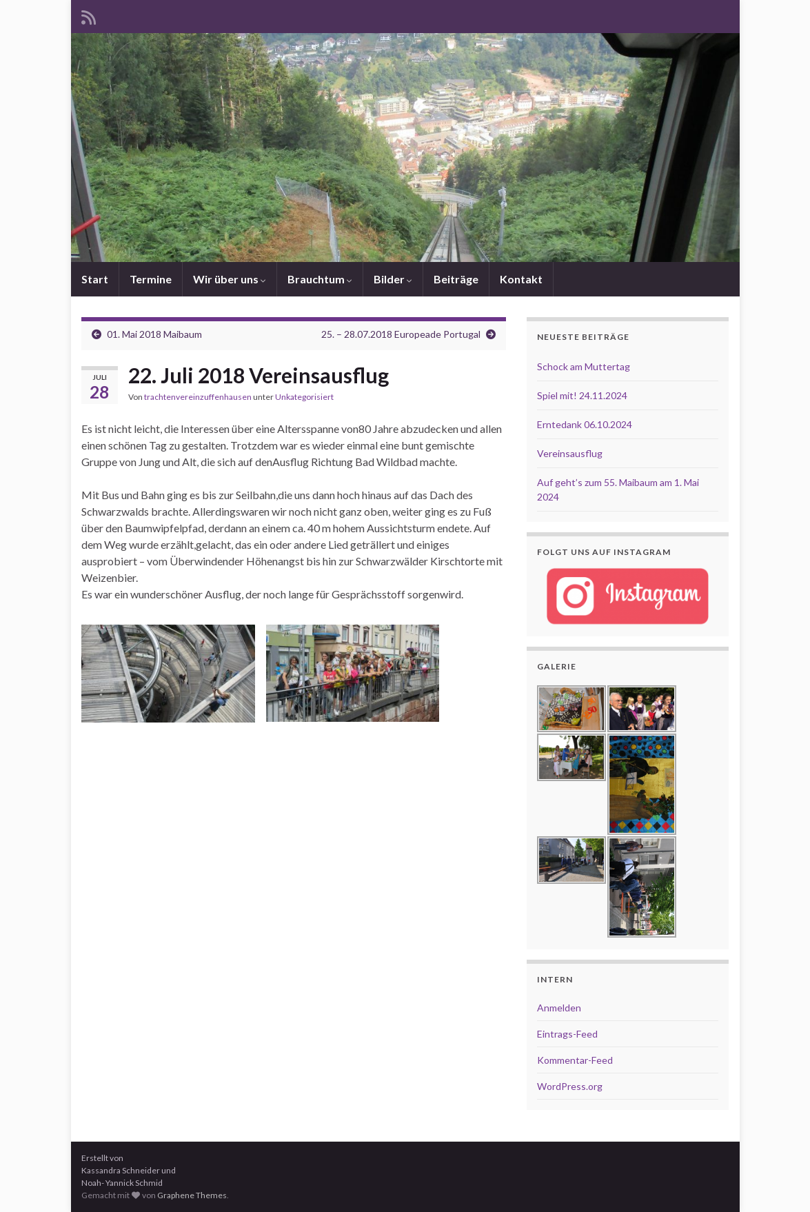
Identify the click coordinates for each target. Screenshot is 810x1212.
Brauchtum (319, 278)
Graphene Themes (192, 1195)
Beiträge (456, 278)
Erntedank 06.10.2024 (584, 424)
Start (94, 278)
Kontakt (521, 278)
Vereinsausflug (570, 453)
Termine (151, 278)
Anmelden (559, 1007)
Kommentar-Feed (575, 1060)
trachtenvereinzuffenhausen (198, 397)
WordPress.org (570, 1086)
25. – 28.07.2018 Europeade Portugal (400, 334)
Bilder (393, 278)
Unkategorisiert (304, 397)
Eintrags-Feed (567, 1034)
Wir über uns (229, 278)
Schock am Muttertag (583, 366)
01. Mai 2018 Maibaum (154, 334)
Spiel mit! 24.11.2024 (582, 395)
